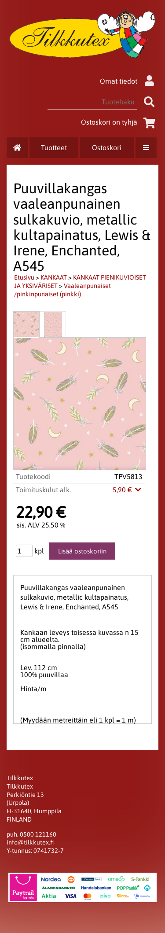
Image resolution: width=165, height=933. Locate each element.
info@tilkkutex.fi (30, 842)
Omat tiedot (129, 81)
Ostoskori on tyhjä (119, 122)
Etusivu (24, 277)
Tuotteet (54, 147)
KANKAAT (53, 277)
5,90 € (128, 490)
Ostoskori (106, 147)
